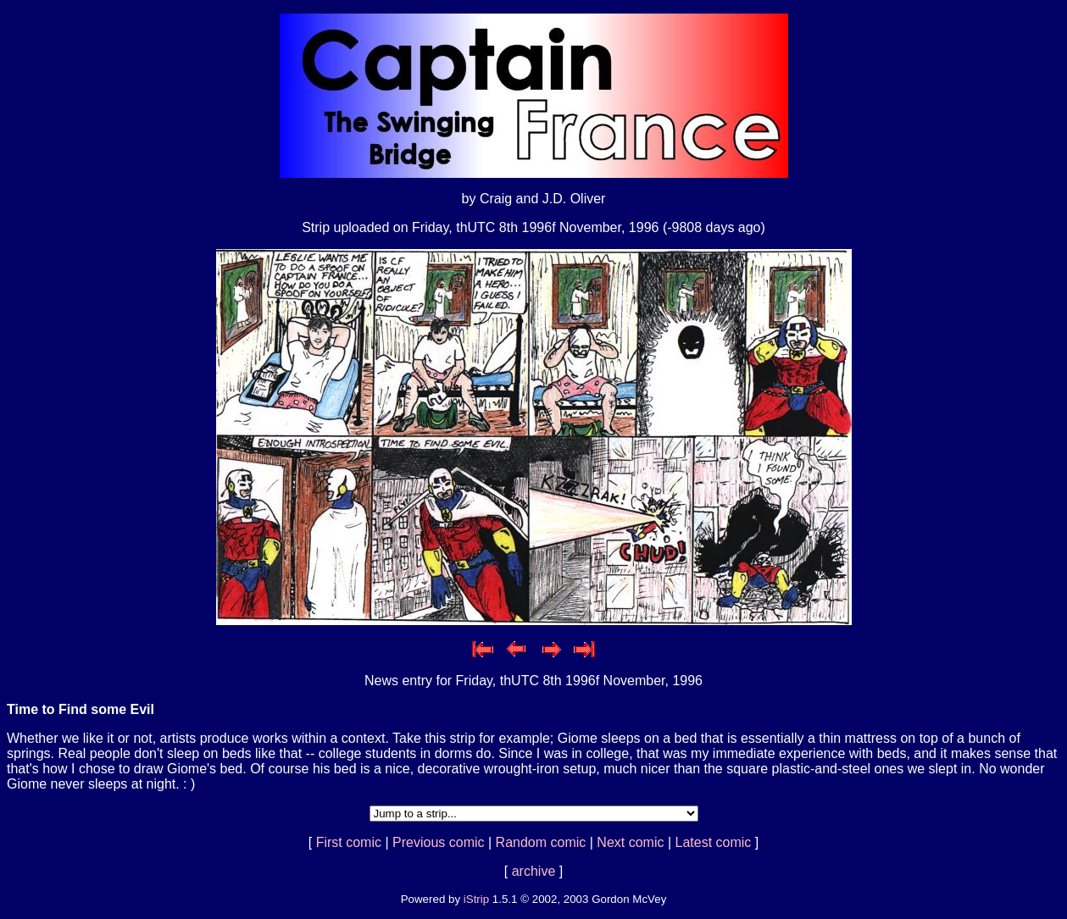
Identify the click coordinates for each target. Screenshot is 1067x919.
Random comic (541, 842)
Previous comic (438, 842)
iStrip (476, 899)
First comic (348, 842)
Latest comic (713, 842)
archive (534, 871)
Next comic (630, 842)
